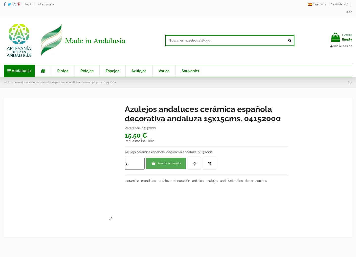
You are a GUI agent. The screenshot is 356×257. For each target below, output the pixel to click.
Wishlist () (340, 4)
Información (46, 4)
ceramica (132, 181)
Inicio (29, 4)
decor (249, 181)
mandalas (148, 181)
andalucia (227, 181)
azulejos (212, 181)
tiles (240, 181)
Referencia (133, 128)
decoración (181, 181)
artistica (198, 181)
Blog (349, 12)
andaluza (164, 181)
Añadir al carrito (166, 163)
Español (317, 4)
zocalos (261, 181)
